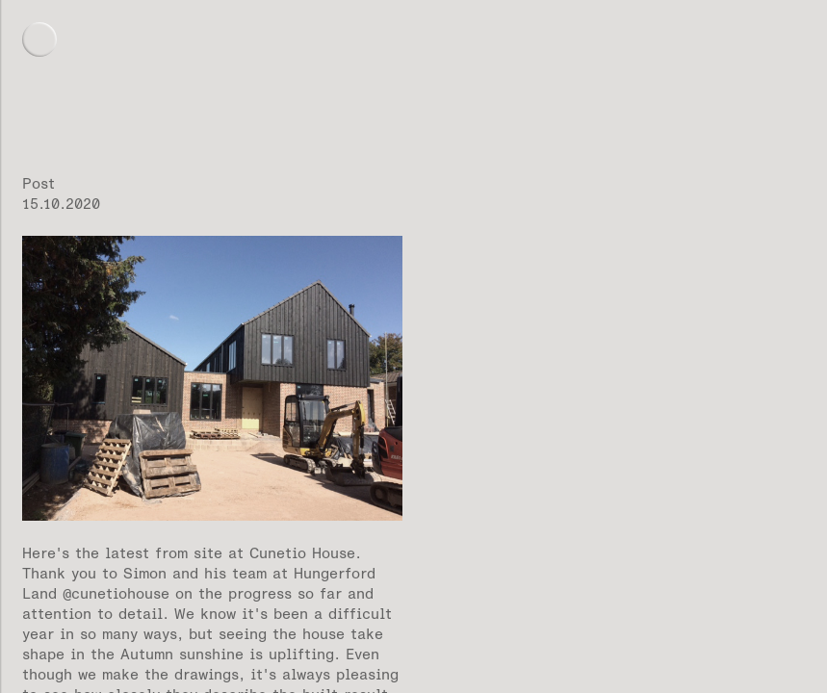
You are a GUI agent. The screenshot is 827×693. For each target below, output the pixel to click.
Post (38, 183)
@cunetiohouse (116, 593)
